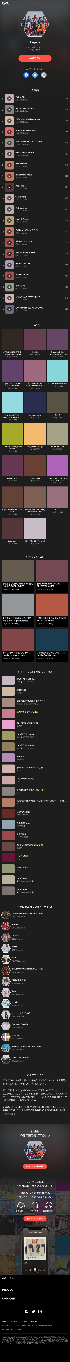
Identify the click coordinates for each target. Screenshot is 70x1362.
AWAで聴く (35, 58)
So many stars (35, 415)
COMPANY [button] (9, 1298)
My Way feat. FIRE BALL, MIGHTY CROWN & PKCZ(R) (35, 512)
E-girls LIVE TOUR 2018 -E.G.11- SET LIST (58, 479)
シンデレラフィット (57, 447)
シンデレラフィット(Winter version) (12, 448)
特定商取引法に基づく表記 (12, 1330)
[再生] (9, 98)
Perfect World (35, 478)
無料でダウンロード (35, 1219)
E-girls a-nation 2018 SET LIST (12, 511)
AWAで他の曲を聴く (35, 1166)
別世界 (57, 415)
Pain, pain (12, 541)
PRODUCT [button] (8, 1289)
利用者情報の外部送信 (43, 1326)
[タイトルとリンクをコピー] (44, 75)
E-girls (34, 352)
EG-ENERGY (12, 478)
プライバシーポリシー (22, 1326)
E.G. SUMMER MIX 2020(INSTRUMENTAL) (12, 416)
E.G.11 (57, 510)
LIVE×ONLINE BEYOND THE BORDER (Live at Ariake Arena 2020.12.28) (12, 354)
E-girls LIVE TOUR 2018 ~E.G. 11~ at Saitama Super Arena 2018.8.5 (12, 386)
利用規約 (5, 1326)
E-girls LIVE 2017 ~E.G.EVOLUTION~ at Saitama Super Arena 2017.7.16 (57, 355)
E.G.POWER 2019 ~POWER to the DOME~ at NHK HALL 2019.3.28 (35, 386)
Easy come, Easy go (35, 447)
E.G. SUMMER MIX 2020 (58, 384)
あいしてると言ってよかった (35, 541)
